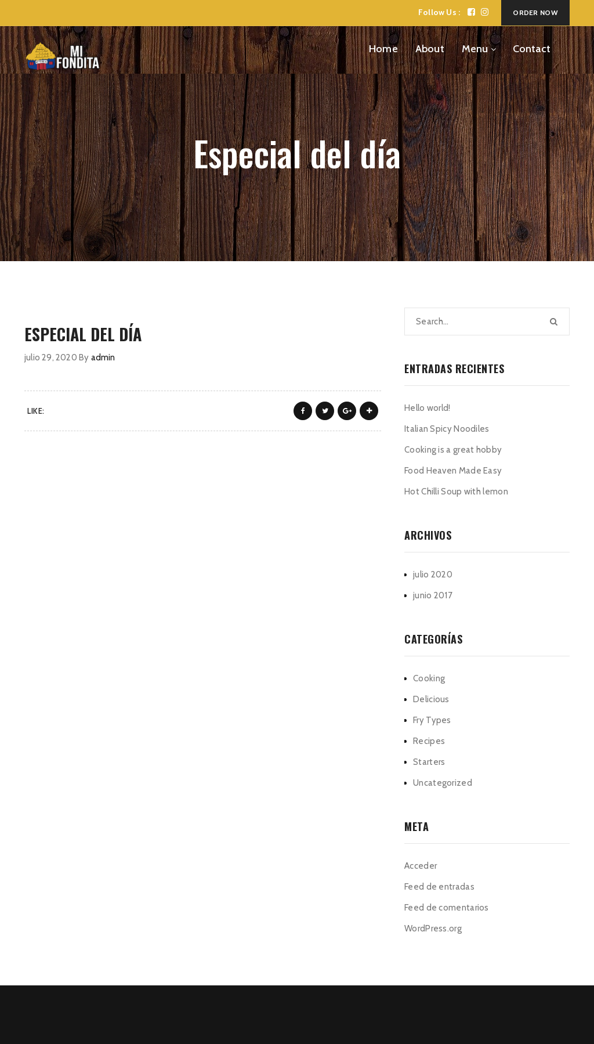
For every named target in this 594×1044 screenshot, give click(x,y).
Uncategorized (442, 783)
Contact (531, 48)
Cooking (429, 678)
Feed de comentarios (446, 907)
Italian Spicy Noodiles (447, 429)
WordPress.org (433, 928)
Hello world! (427, 408)
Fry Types (432, 720)
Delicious (431, 699)
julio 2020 (432, 574)
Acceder (420, 866)
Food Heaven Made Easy (453, 470)
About (429, 48)
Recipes (429, 741)
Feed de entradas (439, 887)
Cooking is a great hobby (453, 450)
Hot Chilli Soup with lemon (456, 491)
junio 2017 (432, 595)
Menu (475, 48)
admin (103, 357)
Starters (429, 762)
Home (383, 48)
